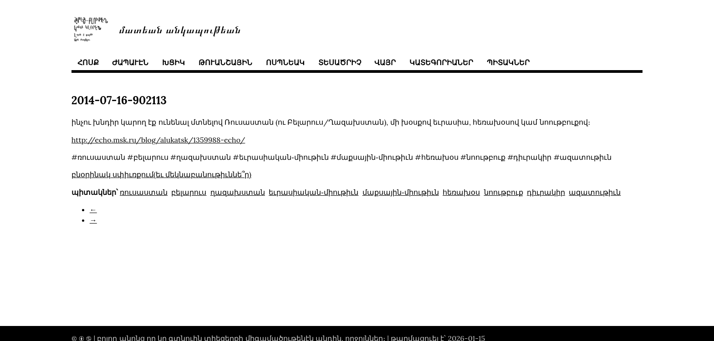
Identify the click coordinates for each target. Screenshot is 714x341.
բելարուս (188, 192)
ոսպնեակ (285, 62)
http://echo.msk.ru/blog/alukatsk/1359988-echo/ (158, 139)
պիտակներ (508, 62)
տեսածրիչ (339, 62)
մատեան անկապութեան (180, 29)
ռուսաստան (144, 192)
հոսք (88, 62)
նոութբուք (503, 192)
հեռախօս (461, 192)
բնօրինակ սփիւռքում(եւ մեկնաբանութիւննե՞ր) (161, 174)
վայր (385, 62)
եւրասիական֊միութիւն (313, 192)
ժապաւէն (130, 62)
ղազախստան (237, 192)
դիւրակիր (546, 192)
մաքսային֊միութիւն (400, 192)
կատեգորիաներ (441, 62)
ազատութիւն (595, 192)
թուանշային (225, 62)
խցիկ (173, 62)
